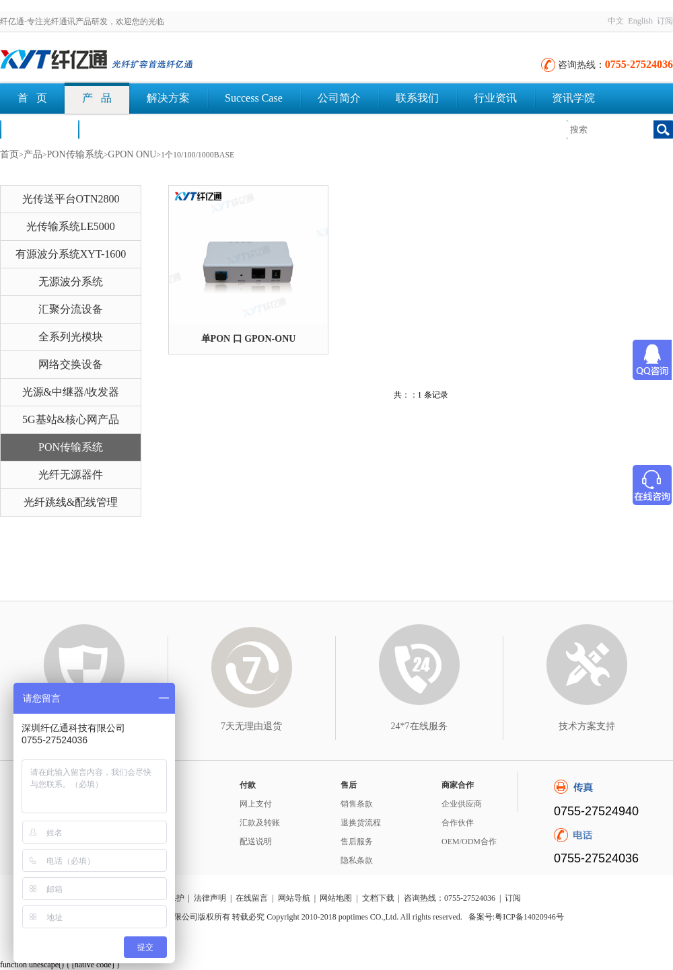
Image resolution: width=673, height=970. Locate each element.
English (640, 21)
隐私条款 (357, 860)
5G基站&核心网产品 (70, 419)
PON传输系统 (75, 154)
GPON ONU (132, 154)
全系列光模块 (70, 336)
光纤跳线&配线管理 (71, 502)
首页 (9, 154)
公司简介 (339, 98)
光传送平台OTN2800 (71, 198)
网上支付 (256, 804)
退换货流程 (361, 822)
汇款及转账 (260, 822)
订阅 (665, 21)
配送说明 (256, 841)
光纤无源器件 (70, 474)
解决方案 (168, 98)
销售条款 (357, 804)
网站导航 (294, 898)
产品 (33, 154)
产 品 (97, 98)
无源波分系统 (70, 281)
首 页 (32, 98)
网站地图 (336, 898)
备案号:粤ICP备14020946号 (516, 917)
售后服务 (357, 841)
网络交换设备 (70, 364)
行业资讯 (495, 98)
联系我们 (417, 98)
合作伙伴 (457, 822)
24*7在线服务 (419, 726)
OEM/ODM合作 (469, 841)
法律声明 (210, 898)
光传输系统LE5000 (70, 226)
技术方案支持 (587, 726)
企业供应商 (461, 804)
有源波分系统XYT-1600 (71, 254)
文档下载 (117, 129)
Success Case (254, 98)
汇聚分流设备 (70, 309)
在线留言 (252, 898)
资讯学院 (573, 98)
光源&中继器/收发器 (71, 392)
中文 (616, 21)
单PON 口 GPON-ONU (248, 339)
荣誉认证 (39, 129)
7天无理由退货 (251, 726)
